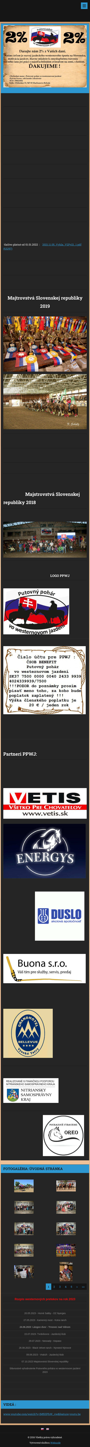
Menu (84, 5)
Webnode (55, 1442)
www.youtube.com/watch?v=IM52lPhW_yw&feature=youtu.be (42, 1414)
